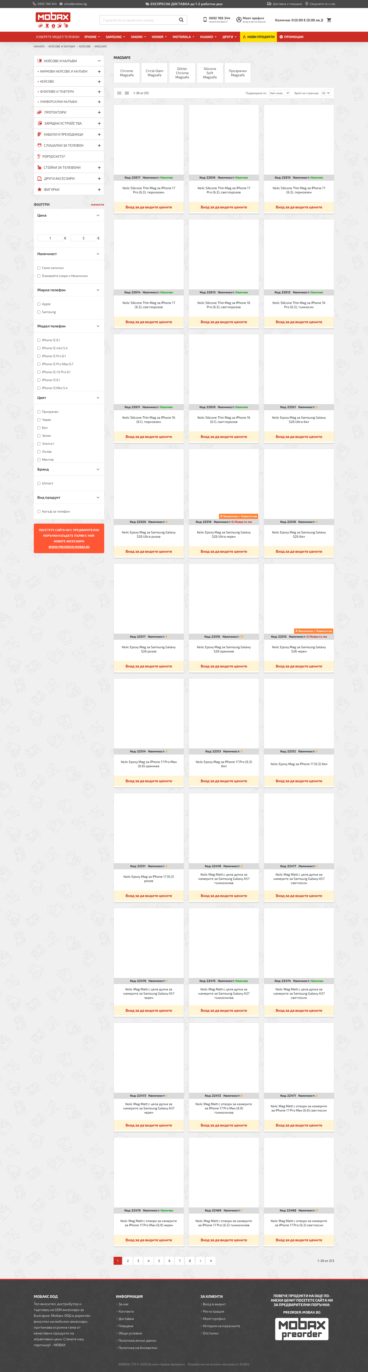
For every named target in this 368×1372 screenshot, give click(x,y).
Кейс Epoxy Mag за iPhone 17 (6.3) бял (299, 764)
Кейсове (85, 46)
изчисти (97, 204)
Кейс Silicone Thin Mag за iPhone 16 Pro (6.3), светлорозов (223, 305)
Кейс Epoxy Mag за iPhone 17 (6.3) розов (148, 878)
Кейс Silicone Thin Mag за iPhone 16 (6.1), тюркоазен (148, 419)
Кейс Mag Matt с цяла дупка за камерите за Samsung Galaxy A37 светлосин (299, 993)
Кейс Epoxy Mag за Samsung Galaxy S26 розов (149, 649)
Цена (41, 215)
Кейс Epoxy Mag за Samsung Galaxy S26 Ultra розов (149, 534)
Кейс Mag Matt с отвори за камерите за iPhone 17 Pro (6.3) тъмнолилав (224, 1223)
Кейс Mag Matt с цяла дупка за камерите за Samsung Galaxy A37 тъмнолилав (223, 993)
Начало (39, 46)
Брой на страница (306, 93)
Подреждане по (256, 93)
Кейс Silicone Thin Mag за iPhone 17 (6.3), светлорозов (149, 305)
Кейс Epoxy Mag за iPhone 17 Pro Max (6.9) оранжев (149, 764)
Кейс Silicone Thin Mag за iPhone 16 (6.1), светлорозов (223, 419)
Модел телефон (51, 326)
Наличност (47, 253)
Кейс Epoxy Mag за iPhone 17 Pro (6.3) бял (224, 764)
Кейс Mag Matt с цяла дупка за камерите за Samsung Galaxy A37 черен (148, 1108)
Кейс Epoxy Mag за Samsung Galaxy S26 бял (299, 534)
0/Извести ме (241, 522)
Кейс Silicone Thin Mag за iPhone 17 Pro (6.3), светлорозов (224, 190)
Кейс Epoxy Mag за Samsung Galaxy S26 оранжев (224, 649)
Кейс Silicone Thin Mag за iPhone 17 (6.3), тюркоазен (299, 190)
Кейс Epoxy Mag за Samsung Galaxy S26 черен (299, 649)
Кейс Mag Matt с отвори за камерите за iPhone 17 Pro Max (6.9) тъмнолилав (224, 1108)
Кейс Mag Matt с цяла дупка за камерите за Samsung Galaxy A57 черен (148, 993)
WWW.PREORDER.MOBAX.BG (69, 547)
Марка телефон (51, 289)
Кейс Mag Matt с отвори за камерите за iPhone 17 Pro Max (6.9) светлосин (299, 1108)
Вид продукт (48, 497)
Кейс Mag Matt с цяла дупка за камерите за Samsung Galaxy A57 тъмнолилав (223, 878)
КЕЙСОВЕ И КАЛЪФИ (61, 46)
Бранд (43, 469)
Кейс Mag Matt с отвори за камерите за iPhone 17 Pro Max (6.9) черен (148, 1223)
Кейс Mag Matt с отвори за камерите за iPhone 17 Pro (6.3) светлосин (299, 1223)
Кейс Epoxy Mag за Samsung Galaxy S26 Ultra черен (224, 534)
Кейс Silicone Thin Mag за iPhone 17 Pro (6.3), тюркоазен (149, 190)
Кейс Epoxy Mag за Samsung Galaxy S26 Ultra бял (299, 419)
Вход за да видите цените (149, 207)
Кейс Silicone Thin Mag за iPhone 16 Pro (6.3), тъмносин (298, 305)
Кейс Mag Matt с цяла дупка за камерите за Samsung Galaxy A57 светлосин (299, 878)
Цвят (41, 397)
